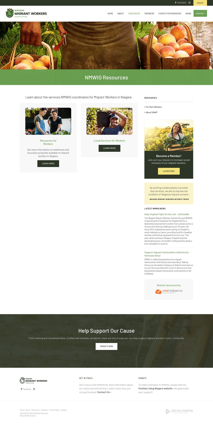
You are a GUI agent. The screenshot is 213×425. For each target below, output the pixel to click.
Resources (134, 14)
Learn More (48, 163)
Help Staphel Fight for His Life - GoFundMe (166, 214)
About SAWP (151, 112)
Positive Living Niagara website (155, 388)
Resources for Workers (48, 142)
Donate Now (106, 346)
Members (149, 14)
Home (110, 14)
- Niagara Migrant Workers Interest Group (169, 199)
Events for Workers (170, 14)
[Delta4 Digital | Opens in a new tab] (179, 411)
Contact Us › (104, 392)
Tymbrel (33, 416)
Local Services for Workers (109, 140)
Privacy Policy (54, 410)
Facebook (181, 2)
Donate (200, 3)
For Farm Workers (154, 107)
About (120, 14)
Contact (200, 14)
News (188, 14)
